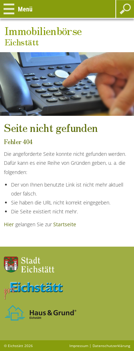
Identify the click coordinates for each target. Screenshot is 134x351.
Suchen (125, 9)
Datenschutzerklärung (111, 345)
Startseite (64, 224)
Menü (25, 9)
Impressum (78, 345)
